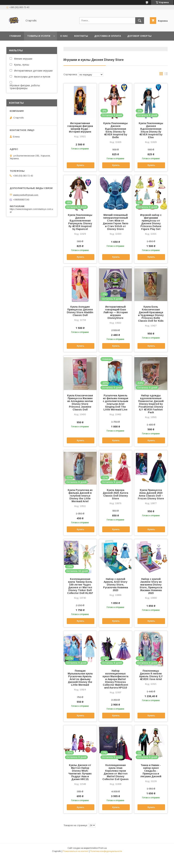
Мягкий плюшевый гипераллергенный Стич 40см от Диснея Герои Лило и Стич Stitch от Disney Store (115, 222)
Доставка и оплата (107, 36)
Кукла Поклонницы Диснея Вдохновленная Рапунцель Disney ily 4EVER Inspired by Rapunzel (80, 222)
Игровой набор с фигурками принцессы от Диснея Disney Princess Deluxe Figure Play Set (150, 222)
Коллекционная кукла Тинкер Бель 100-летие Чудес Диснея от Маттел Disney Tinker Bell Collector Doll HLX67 (80, 586)
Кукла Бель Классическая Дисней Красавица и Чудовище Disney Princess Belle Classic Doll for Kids (151, 313)
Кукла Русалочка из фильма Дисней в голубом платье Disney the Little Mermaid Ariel (80, 496)
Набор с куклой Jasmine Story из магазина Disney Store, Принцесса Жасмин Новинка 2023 (151, 586)
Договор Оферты (139, 36)
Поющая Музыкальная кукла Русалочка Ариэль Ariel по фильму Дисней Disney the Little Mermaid (80, 677)
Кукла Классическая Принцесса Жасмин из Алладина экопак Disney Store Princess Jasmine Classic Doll (80, 402)
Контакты (81, 36)
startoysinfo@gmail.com (25, 194)
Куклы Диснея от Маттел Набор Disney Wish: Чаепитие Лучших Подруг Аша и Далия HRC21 (80, 772)
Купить (80, 165)
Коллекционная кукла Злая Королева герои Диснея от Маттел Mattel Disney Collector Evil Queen (115, 772)
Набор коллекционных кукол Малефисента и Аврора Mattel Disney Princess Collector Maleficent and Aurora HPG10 (115, 679)
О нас (64, 36)
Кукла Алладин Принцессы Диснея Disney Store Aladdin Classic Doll (80, 311)
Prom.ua (102, 848)
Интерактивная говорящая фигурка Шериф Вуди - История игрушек (80, 127)
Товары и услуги (38, 36)
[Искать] (139, 20)
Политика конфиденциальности (106, 851)
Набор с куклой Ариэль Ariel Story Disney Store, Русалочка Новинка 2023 (115, 585)
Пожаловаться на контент (75, 851)
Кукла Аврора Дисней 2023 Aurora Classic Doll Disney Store (115, 494)
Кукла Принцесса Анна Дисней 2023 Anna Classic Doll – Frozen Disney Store (151, 494)
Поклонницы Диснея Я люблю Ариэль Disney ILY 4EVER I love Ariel (151, 675)
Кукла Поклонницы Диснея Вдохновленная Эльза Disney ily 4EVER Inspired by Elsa (151, 130)
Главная (15, 36)
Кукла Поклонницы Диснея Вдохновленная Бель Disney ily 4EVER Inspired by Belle (115, 130)
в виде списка (166, 74)
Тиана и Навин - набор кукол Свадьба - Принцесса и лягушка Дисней (150, 771)
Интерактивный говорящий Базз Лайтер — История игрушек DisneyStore (115, 312)
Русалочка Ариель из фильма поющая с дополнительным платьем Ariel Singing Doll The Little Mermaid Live (115, 402)
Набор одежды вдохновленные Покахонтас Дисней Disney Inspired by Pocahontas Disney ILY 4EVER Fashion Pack (151, 404)
